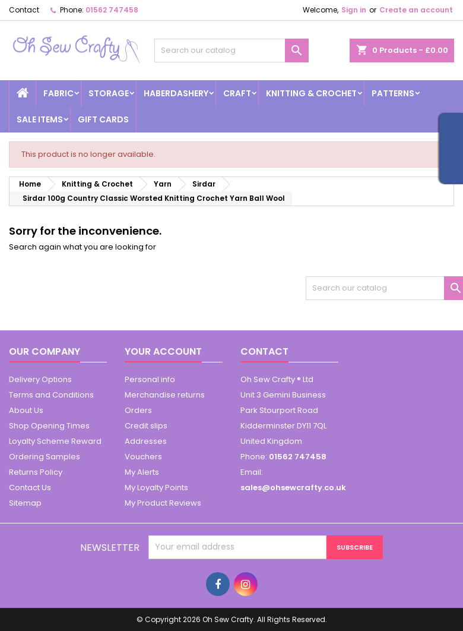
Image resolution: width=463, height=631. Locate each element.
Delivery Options (40, 379)
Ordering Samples (44, 456)
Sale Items (40, 119)
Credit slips (146, 425)
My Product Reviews (163, 503)
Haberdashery (176, 93)
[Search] (231, 50)
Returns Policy (35, 472)
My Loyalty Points (156, 487)
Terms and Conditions (51, 394)
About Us (26, 410)
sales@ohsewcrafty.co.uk (293, 487)
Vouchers (143, 456)
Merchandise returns (165, 394)
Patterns (393, 93)
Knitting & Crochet (311, 93)
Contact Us (30, 487)
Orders (138, 410)
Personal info (150, 379)
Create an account (416, 10)
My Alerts (142, 472)
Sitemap (25, 503)
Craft (237, 93)
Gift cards (103, 119)
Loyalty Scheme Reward (55, 441)
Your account (163, 351)
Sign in (353, 10)
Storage (108, 93)
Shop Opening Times (49, 425)
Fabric (58, 93)
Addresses (146, 441)
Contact (24, 10)
